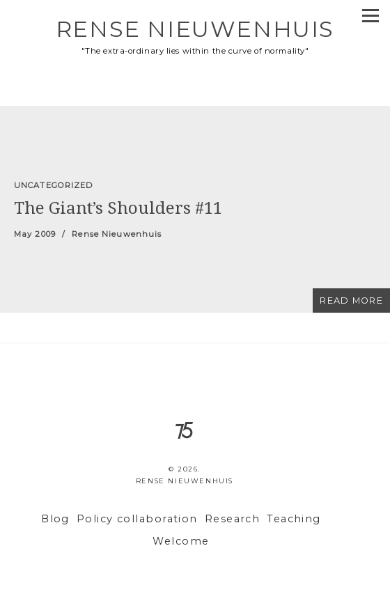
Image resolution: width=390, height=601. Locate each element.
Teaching (294, 519)
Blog (55, 519)
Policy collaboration (137, 519)
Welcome (181, 541)
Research (232, 519)
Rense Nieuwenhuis (195, 28)
